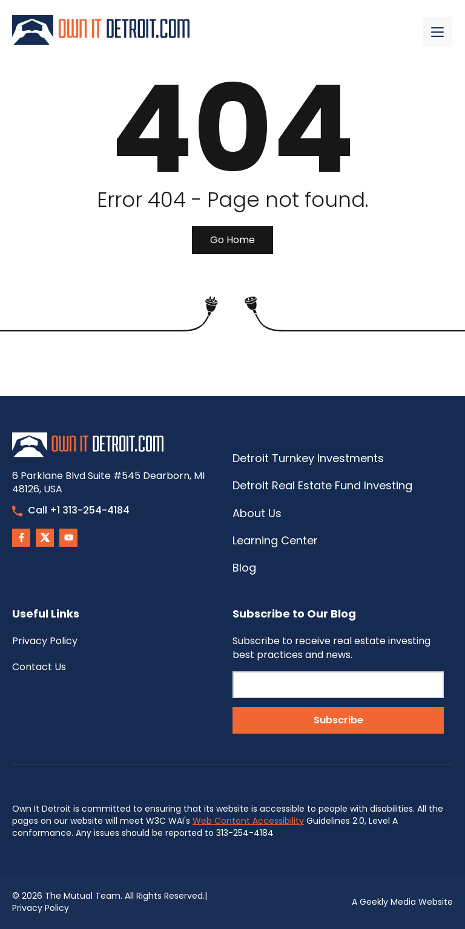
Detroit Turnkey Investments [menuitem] (308, 458)
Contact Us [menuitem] (39, 667)
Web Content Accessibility (248, 821)
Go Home (232, 240)
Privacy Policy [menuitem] (45, 641)
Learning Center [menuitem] (275, 540)
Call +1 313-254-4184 (71, 510)
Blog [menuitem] (244, 567)
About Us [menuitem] (257, 513)
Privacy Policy (40, 908)
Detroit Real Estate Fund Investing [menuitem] (322, 485)
